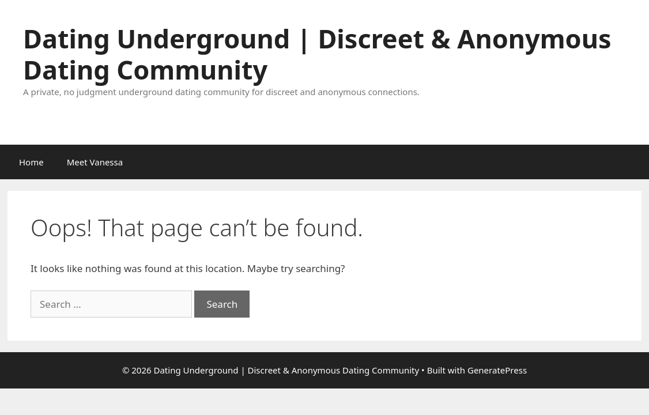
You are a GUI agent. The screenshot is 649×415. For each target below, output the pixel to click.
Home (31, 162)
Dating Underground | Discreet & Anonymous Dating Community (317, 54)
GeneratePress (497, 370)
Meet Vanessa (95, 162)
